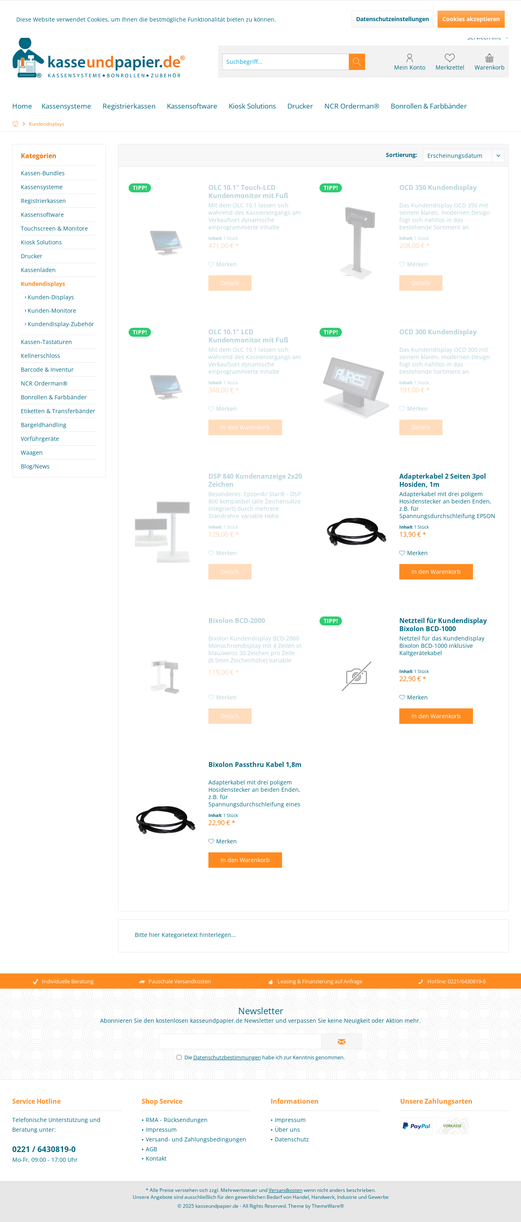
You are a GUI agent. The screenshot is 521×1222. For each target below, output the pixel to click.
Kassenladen (38, 270)
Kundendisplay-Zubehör (60, 324)
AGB (151, 1149)
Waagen (32, 452)
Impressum (161, 1129)
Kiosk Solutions (41, 242)
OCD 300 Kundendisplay (438, 332)
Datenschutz (292, 1139)
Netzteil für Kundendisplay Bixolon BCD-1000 (443, 624)
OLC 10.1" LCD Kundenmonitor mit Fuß (248, 336)
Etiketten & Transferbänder (58, 411)
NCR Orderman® (44, 383)
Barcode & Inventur (47, 369)
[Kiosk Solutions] (252, 106)
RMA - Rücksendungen (177, 1120)
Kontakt (156, 1158)
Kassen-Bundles (43, 173)
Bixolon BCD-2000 (236, 620)
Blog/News (35, 466)
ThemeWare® (328, 1205)
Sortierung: (401, 155)
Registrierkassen (43, 201)
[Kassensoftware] (192, 106)
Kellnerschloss (40, 355)
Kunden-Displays (50, 297)
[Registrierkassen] (129, 106)
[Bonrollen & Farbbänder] (429, 106)
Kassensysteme (42, 187)
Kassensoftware (42, 214)
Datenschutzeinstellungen (392, 19)
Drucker (31, 256)
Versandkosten (285, 1190)
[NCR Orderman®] (352, 106)
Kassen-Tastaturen (46, 342)
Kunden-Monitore (51, 310)
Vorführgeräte (40, 438)
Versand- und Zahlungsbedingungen (196, 1139)
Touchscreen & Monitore (54, 228)
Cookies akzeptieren (471, 19)
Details (230, 283)
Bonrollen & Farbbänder (54, 397)
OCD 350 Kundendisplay (438, 187)
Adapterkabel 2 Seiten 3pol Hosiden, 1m (442, 480)
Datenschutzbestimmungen (227, 1057)
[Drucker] (300, 106)
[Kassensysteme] (66, 106)
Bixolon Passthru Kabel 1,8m (255, 764)
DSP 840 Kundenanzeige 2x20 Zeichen (255, 480)
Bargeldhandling (43, 425)
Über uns (287, 1129)
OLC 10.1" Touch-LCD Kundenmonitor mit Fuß (248, 191)
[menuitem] (490, 62)
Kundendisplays (43, 284)
